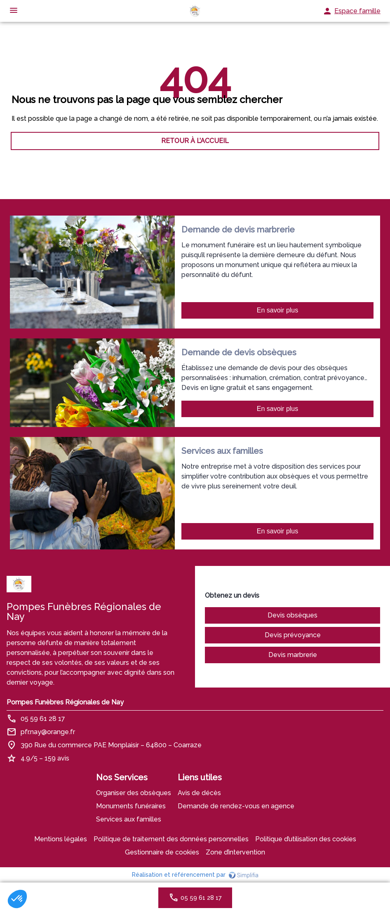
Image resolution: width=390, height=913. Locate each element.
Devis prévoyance (293, 635)
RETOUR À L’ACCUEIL (195, 141)
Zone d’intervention (235, 852)
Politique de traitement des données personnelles (171, 839)
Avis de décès (199, 793)
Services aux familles (128, 819)
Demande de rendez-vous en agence (236, 806)
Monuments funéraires (131, 806)
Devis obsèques (292, 615)
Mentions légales (60, 839)
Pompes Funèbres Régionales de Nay (65, 702)
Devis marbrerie (292, 655)
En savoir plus (277, 310)
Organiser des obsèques (133, 793)
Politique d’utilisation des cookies (305, 839)
